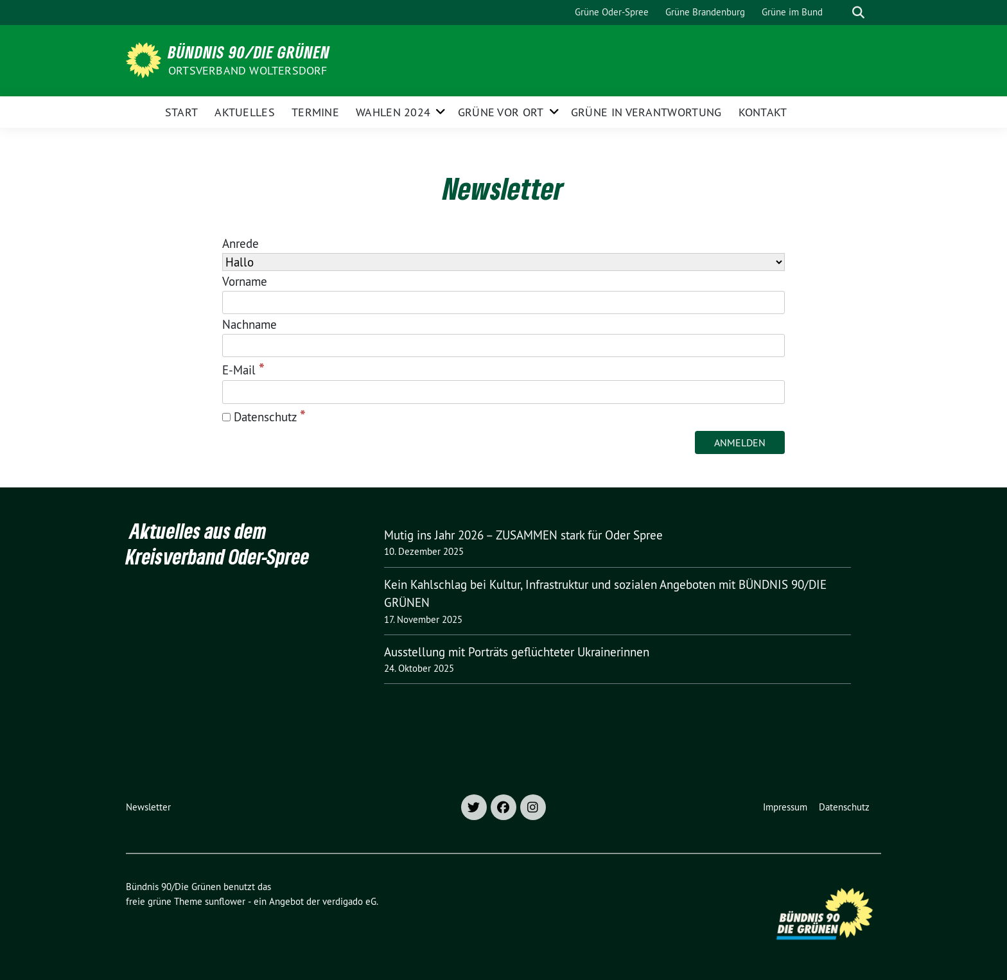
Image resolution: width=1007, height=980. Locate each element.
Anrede (240, 243)
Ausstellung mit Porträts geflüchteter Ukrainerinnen (516, 652)
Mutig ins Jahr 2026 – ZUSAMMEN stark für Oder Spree (523, 535)
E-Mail (243, 369)
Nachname (249, 324)
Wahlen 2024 (393, 112)
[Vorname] (503, 303)
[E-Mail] (503, 392)
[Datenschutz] (226, 417)
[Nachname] (503, 346)
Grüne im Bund (792, 12)
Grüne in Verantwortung (646, 112)
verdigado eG (349, 901)
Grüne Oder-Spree (612, 12)
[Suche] (840, 12)
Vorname (244, 281)
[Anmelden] (740, 442)
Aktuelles (245, 112)
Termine (315, 112)
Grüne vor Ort (501, 112)
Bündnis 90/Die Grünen (249, 52)
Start (181, 112)
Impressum (785, 807)
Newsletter (148, 807)
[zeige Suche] (858, 12)
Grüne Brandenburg (705, 12)
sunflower (225, 901)
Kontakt (763, 112)
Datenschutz (264, 416)
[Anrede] (503, 262)
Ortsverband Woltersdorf (248, 70)
